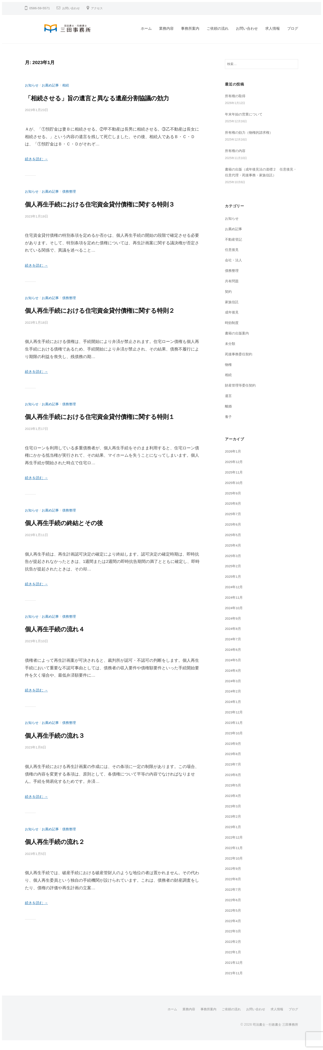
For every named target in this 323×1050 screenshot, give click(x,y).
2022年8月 (234, 887)
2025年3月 (234, 564)
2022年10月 (235, 866)
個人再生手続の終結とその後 (74, 569)
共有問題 (232, 289)
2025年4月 (234, 553)
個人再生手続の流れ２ (63, 888)
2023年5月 (234, 793)
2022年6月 (234, 908)
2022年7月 (234, 897)
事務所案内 (190, 28)
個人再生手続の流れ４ (63, 675)
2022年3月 (234, 939)
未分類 (230, 352)
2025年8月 (234, 512)
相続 (68, 85)
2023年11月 (235, 730)
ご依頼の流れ (218, 28)
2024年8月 (234, 637)
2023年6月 (234, 783)
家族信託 (232, 310)
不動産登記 (234, 247)
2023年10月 (235, 741)
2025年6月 (234, 532)
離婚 (228, 414)
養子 (228, 425)
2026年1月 (234, 459)
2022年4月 (234, 929)
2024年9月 (234, 626)
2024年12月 (235, 595)
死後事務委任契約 (239, 362)
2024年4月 (234, 678)
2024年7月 (234, 647)
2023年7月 (234, 772)
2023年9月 (234, 751)
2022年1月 (234, 960)
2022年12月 (235, 845)
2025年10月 (235, 491)
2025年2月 (234, 574)
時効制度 (232, 331)
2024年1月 (234, 710)
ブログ (292, 28)
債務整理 (71, 203)
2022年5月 (234, 918)
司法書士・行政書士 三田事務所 (273, 1032)
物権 (228, 372)
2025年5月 (234, 543)
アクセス (101, 8)
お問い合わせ (72, 8)
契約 (228, 299)
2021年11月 (235, 981)
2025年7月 (234, 522)
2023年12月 (235, 720)
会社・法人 (234, 268)
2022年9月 (234, 877)
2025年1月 (234, 584)
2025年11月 (235, 480)
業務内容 (166, 28)
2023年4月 (234, 804)
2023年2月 (234, 824)
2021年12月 (235, 970)
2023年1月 (234, 835)
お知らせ (32, 85)
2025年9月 (234, 501)
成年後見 (232, 320)
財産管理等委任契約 (241, 393)
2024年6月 (234, 657)
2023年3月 (234, 814)
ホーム (146, 28)
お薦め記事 (52, 85)
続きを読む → (38, 170)
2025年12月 (235, 470)
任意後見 (232, 258)
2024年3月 (234, 689)
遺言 (228, 404)
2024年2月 (234, 699)
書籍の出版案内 (238, 341)
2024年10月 (235, 616)
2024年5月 (234, 668)
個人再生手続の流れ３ (63, 781)
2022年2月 (234, 949)
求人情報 (272, 28)
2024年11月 (235, 605)
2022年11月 (235, 856)
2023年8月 (234, 762)
